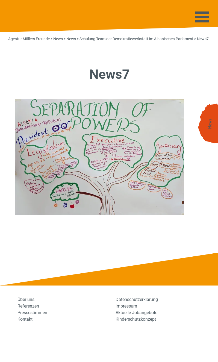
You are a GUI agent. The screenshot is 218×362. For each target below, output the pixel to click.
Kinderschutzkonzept (136, 319)
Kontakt (25, 319)
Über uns (25, 299)
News (210, 124)
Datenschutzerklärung (137, 299)
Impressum (126, 306)
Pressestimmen (32, 312)
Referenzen (28, 306)
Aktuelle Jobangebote (136, 312)
